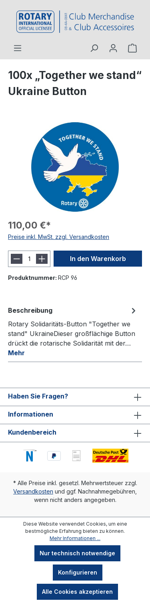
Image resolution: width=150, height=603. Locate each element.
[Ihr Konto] (113, 48)
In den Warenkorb (98, 259)
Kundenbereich (32, 432)
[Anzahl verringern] (16, 259)
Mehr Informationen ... (75, 538)
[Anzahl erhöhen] (42, 259)
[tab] (73, 331)
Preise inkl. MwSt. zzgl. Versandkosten (58, 236)
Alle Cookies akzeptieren (77, 591)
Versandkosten (33, 491)
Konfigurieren (77, 572)
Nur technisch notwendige (77, 553)
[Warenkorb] (132, 48)
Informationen (30, 414)
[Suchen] (94, 48)
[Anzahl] (29, 259)
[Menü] (17, 48)
